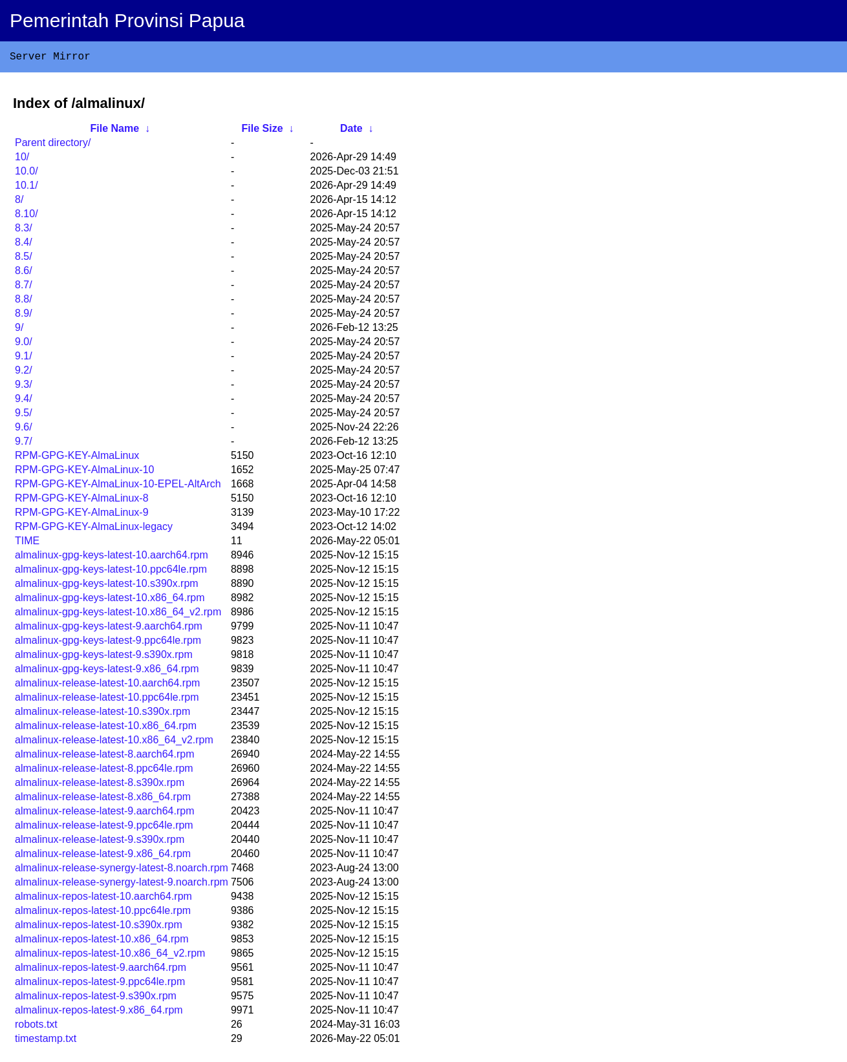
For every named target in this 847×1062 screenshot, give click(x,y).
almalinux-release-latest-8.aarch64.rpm (104, 756)
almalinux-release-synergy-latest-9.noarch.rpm (121, 884)
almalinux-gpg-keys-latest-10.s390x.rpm (106, 585)
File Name (114, 130)
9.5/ (23, 415)
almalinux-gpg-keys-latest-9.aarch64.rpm (108, 628)
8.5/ (23, 258)
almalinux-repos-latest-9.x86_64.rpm (99, 1012)
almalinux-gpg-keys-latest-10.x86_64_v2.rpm (118, 614)
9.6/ (23, 429)
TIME (27, 543)
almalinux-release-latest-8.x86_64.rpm (103, 799)
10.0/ (26, 173)
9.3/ (23, 386)
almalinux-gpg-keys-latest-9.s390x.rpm (104, 657)
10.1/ (26, 187)
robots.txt (36, 1026)
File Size (262, 130)
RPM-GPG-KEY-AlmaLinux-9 (82, 514)
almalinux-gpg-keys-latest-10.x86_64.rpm (109, 600)
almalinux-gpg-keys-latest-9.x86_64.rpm (107, 671)
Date (351, 130)
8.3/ (23, 230)
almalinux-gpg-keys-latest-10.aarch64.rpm (111, 557)
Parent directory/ (53, 145)
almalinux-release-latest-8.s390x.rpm (99, 785)
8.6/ (23, 273)
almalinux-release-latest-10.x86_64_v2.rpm (114, 742)
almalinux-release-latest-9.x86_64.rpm (103, 856)
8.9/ (23, 315)
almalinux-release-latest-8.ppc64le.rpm (104, 770)
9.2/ (23, 372)
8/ (19, 201)
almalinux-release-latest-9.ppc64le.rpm (104, 827)
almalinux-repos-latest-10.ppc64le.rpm (103, 913)
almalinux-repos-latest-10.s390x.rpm (98, 927)
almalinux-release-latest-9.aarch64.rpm (104, 813)
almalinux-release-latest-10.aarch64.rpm (107, 685)
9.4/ (23, 401)
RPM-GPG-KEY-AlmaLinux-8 (82, 500)
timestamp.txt (45, 1040)
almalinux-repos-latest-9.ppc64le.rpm (100, 984)
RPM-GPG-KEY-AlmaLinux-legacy (94, 529)
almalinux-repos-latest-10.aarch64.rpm (103, 898)
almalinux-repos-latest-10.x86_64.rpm (102, 941)
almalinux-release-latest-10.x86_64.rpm (106, 728)
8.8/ (23, 301)
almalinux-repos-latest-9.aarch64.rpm (100, 969)
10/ (22, 159)
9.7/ (23, 443)
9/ (19, 329)
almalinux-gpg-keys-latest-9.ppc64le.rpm (108, 642)
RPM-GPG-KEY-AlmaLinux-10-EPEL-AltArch (118, 486)
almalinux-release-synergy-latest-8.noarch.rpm (121, 870)
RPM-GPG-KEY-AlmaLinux (77, 457)
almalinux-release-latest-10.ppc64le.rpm (107, 699)
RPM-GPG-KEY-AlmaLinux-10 (84, 472)
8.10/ (26, 216)
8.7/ (23, 287)
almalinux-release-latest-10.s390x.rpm (102, 713)
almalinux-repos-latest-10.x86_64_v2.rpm (110, 955)
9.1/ (23, 358)
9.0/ (23, 344)
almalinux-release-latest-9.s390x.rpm (99, 841)
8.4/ (23, 244)
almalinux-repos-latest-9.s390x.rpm (96, 998)
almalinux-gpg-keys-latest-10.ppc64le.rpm (111, 571)
